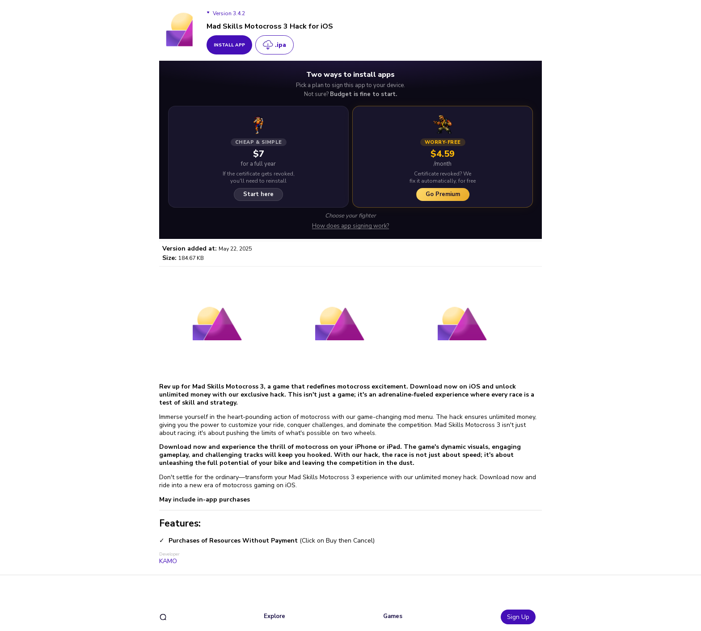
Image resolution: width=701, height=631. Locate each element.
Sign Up (518, 617)
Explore (274, 616)
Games (392, 616)
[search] (163, 617)
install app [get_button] (229, 45)
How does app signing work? (350, 226)
